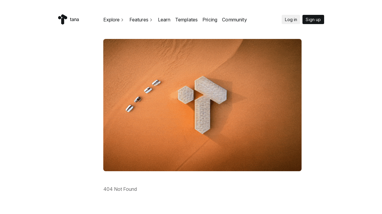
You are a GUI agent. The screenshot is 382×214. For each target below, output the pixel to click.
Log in (291, 19)
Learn (164, 20)
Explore (114, 20)
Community (234, 20)
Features (141, 20)
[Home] (68, 19)
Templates (186, 20)
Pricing (209, 20)
